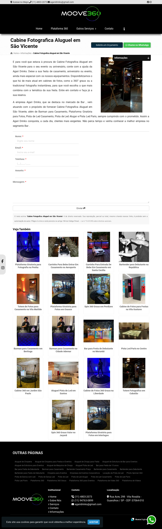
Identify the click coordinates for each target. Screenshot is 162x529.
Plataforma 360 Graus (56, 481)
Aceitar (93, 522)
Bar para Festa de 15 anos (107, 465)
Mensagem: (19, 182)
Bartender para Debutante (131, 469)
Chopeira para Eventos (57, 473)
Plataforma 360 (59, 28)
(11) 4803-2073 (39, 2)
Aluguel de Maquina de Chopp (60, 465)
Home (39, 28)
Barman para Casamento (53, 469)
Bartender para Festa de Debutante (29, 473)
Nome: (19, 136)
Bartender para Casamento (105, 469)
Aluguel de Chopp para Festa (87, 462)
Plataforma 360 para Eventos (82, 481)
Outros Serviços (86, 28)
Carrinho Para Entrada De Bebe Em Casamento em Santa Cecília (98, 267)
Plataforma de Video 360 (108, 481)
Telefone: (20, 159)
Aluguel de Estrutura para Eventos (29, 465)
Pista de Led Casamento (101, 477)
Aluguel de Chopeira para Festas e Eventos (53, 462)
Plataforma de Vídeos (131, 481)
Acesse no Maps (21, 2)
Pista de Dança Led (46, 477)
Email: (19, 147)
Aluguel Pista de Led (84, 465)
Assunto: (20, 170)
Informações (57, 511)
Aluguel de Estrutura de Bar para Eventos (119, 462)
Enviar (81, 208)
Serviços (54, 504)
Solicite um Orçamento (107, 45)
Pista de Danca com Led (25, 477)
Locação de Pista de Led (113, 473)
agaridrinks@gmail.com (62, 2)
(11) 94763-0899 (84, 500)
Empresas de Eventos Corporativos (85, 473)
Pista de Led (63, 477)
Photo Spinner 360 (135, 473)
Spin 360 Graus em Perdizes (98, 306)
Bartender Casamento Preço (79, 469)
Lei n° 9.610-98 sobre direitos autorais (96, 221)
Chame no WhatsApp (137, 45)
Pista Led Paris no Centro (134, 348)
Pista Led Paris (21, 481)
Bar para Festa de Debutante (27, 469)
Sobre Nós (55, 500)
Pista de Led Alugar (79, 477)
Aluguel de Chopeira (23, 462)
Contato (109, 28)
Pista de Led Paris (122, 477)
